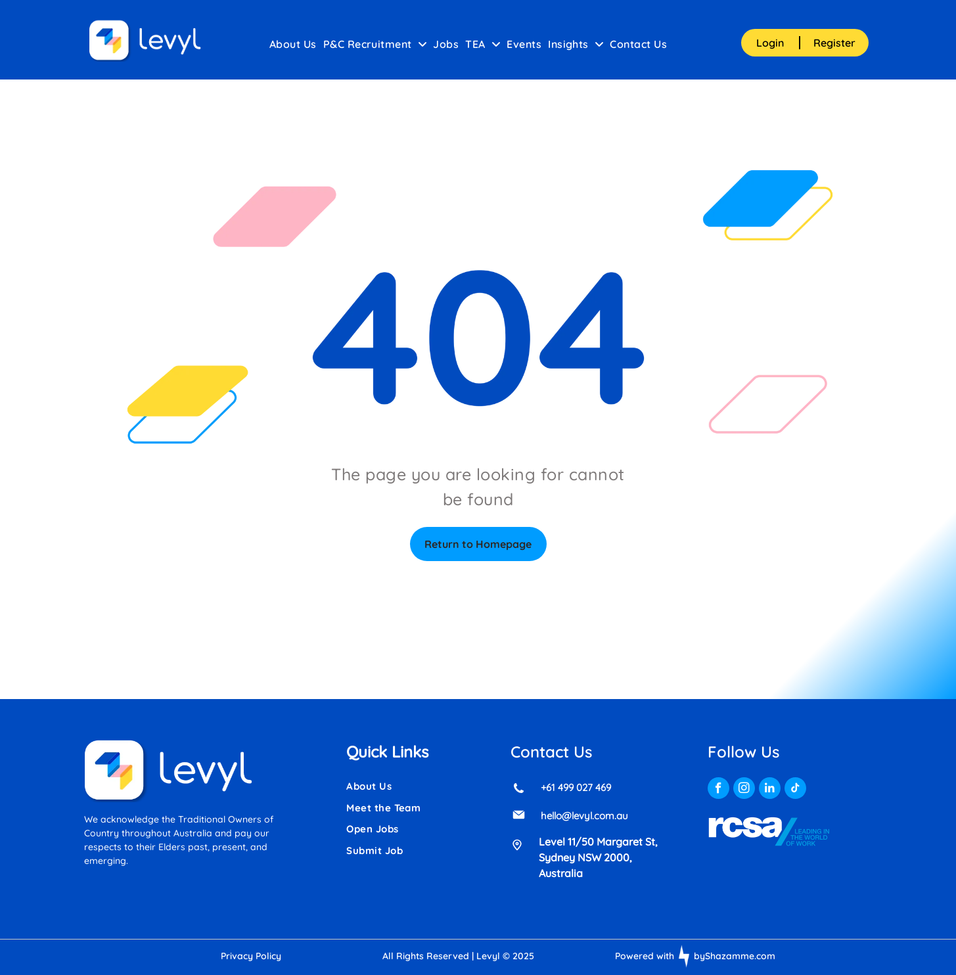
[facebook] (718, 789)
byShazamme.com (734, 956)
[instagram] (744, 789)
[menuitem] (293, 44)
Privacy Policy (251, 956)
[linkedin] (770, 789)
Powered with (644, 956)
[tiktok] (795, 789)
